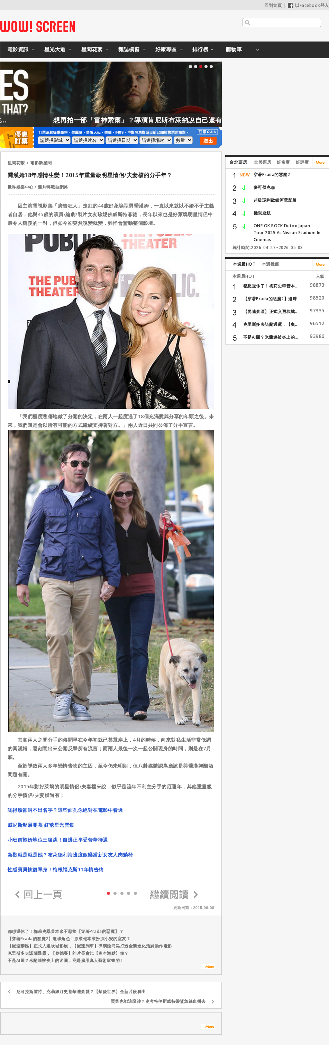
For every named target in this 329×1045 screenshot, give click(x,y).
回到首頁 (273, 5)
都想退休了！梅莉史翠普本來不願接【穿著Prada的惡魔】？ (66, 931)
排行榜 (200, 49)
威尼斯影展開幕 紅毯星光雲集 (41, 825)
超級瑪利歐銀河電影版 (275, 200)
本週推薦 (270, 264)
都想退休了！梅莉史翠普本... (271, 286)
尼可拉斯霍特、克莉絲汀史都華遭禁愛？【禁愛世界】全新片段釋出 (81, 991)
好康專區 (166, 49)
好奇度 (283, 162)
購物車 (234, 49)
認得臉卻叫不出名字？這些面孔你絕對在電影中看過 (65, 810)
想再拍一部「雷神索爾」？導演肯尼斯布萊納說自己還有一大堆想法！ (176, 120)
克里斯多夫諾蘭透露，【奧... (271, 324)
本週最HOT (244, 264)
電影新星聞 (41, 163)
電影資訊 (18, 49)
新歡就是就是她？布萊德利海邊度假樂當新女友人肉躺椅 (70, 854)
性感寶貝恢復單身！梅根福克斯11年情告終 (56, 869)
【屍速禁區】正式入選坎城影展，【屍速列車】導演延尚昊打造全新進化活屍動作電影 (90, 946)
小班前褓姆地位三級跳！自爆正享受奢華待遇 (58, 839)
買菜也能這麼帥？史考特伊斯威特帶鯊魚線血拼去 (158, 1001)
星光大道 (55, 49)
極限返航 (262, 213)
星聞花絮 (92, 49)
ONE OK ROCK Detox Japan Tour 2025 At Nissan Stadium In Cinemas (287, 232)
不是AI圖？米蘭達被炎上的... (271, 337)
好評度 (302, 162)
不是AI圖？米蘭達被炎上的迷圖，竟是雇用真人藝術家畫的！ (66, 960)
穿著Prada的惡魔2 (272, 174)
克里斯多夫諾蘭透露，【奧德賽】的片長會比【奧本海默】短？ (68, 953)
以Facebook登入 (308, 5)
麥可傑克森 (264, 187)
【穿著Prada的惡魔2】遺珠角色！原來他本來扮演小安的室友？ (69, 939)
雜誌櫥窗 (129, 49)
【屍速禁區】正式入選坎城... (271, 311)
